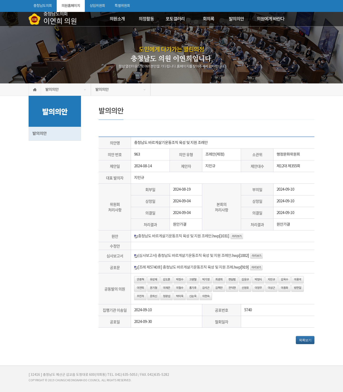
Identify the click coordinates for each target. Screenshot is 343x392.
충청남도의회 (42, 6)
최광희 (218, 279)
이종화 (284, 288)
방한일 (297, 288)
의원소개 (117, 19)
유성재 (153, 279)
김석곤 (205, 288)
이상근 (271, 288)
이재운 (166, 288)
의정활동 (146, 19)
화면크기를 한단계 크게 (294, 6)
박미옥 (179, 296)
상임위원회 (97, 6)
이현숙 (205, 296)
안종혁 (140, 279)
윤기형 (153, 288)
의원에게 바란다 (270, 19)
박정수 (179, 279)
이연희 (140, 288)
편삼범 (232, 279)
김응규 (245, 279)
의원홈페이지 (70, 6)
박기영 (205, 279)
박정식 (258, 279)
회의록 (208, 19)
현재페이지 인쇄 (311, 6)
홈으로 (35, 90)
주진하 (140, 296)
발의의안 (236, 19)
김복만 (218, 288)
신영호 (245, 288)
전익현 (232, 288)
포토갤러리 (175, 19)
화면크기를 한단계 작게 (302, 6)
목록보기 (305, 340)
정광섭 (166, 296)
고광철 (192, 279)
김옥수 (284, 279)
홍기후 (192, 288)
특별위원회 (122, 6)
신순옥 (192, 296)
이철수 (179, 288)
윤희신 (153, 296)
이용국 (297, 279)
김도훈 (166, 279)
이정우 (258, 288)
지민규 (271, 279)
